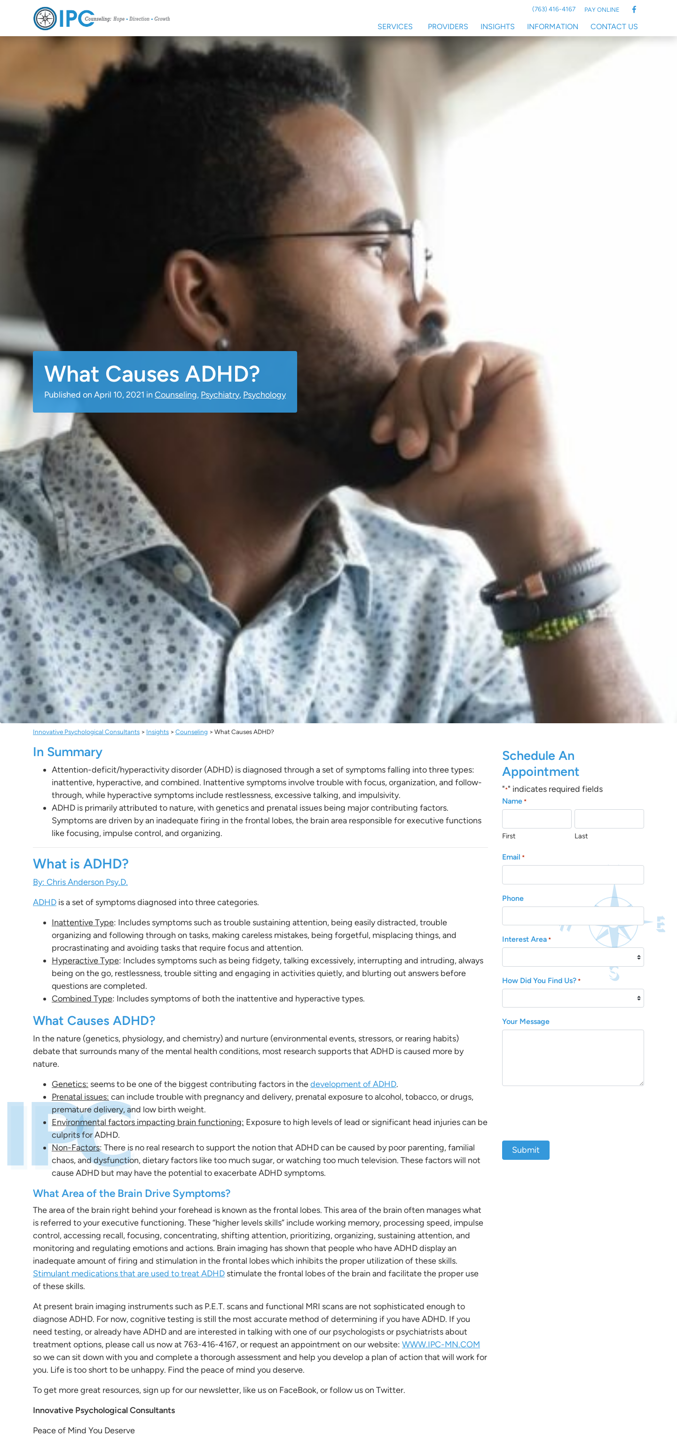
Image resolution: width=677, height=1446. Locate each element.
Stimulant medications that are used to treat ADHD (129, 1273)
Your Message (526, 1021)
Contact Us (614, 26)
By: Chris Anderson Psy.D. (80, 882)
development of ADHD (353, 1084)
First (509, 836)
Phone (513, 898)
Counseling (176, 395)
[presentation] (573, 1112)
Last (581, 836)
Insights (497, 26)
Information (552, 26)
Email (513, 857)
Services (395, 26)
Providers (448, 26)
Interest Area (526, 940)
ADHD (44, 902)
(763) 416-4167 (553, 9)
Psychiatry (220, 395)
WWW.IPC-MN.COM (441, 1344)
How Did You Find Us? (541, 981)
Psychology (264, 395)
